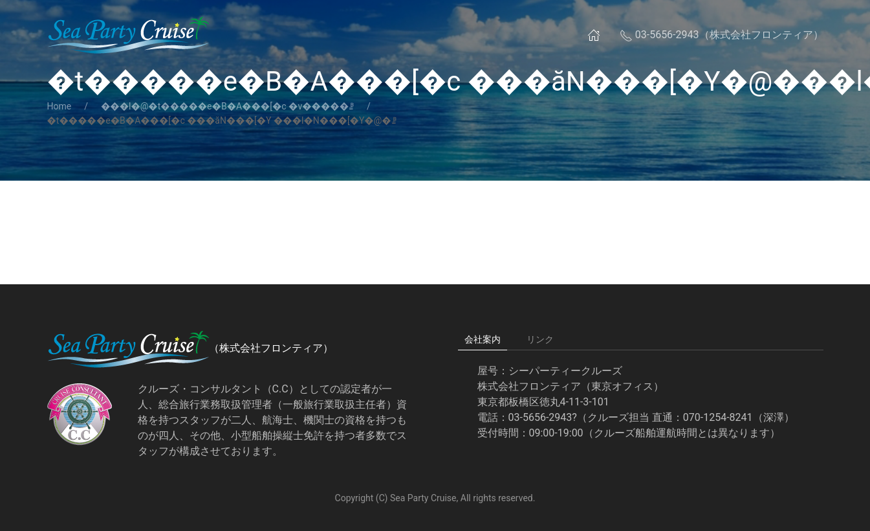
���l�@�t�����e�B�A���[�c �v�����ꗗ (227, 106)
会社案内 (482, 339)
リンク (540, 339)
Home (59, 106)
